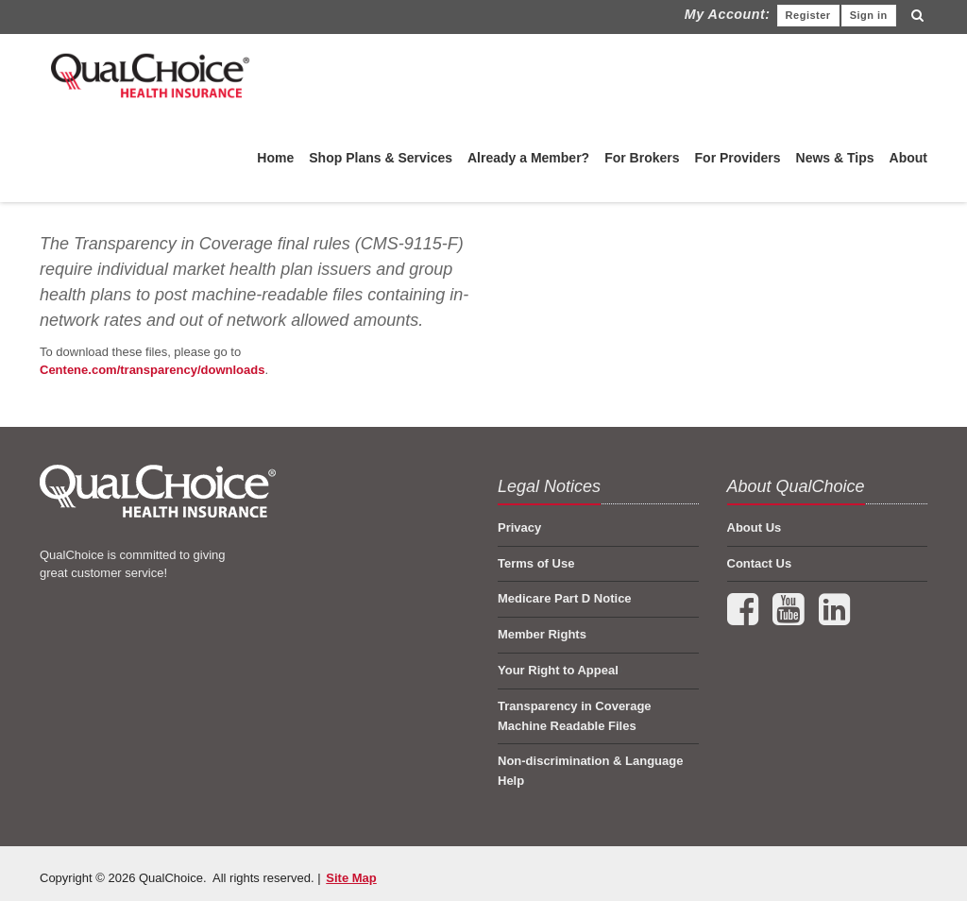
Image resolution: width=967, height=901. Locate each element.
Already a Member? (528, 157)
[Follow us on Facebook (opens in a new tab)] (744, 618)
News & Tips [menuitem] (835, 157)
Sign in (869, 15)
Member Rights (542, 634)
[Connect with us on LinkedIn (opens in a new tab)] (834, 618)
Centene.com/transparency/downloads (152, 370)
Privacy (519, 527)
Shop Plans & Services (380, 157)
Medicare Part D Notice (565, 598)
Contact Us (759, 563)
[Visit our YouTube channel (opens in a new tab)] (789, 618)
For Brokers (641, 157)
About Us (754, 527)
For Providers (738, 157)
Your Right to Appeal (558, 670)
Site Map (351, 878)
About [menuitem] (908, 157)
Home (275, 157)
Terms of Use (536, 563)
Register (808, 15)
